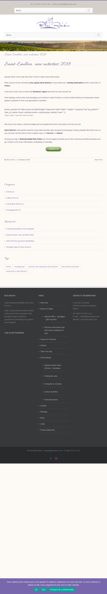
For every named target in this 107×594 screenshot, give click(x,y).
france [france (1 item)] (8, 266)
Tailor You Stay (46, 351)
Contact (43, 405)
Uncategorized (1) (13, 210)
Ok (36, 590)
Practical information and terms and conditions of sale (54, 330)
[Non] (103, 586)
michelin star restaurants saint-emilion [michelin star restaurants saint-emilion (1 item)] (43, 266)
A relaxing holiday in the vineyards (20, 229)
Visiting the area (50, 376)
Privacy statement (47, 430)
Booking (43, 411)
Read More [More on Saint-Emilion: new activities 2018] (99, 159)
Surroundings (45, 357)
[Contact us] (53, 149)
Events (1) (10, 191)
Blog (42, 418)
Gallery (43, 345)
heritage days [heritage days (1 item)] (20, 266)
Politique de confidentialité (62, 590)
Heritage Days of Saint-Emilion (18, 247)
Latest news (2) (12, 198)
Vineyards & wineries (53, 384)
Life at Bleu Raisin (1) (14, 204)
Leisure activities (51, 391)
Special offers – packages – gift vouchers (54, 318)
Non (44, 590)
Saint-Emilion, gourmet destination (20, 241)
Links (42, 424)
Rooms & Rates (46, 309)
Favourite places (51, 399)
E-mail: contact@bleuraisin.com (64, 4)
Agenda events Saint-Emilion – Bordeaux (53, 366)
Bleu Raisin (11, 159)
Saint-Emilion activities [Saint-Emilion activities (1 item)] (70, 266)
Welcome (44, 302)
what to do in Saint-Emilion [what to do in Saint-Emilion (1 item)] (16, 271)
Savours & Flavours (48, 339)
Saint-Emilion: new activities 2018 (25, 54)
